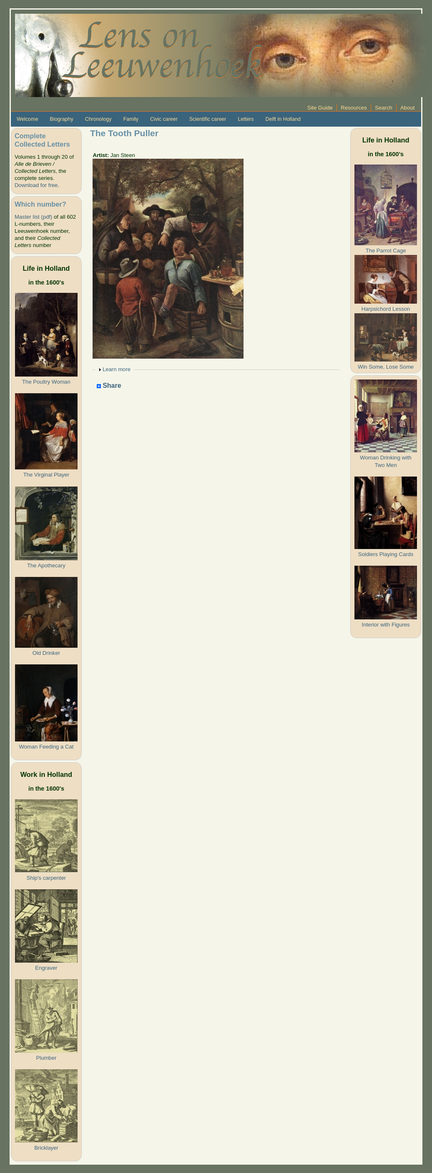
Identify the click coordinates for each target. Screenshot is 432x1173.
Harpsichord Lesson (386, 309)
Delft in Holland (282, 119)
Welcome (27, 119)
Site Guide (320, 108)
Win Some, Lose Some (386, 367)
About (407, 108)
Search (383, 108)
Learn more (117, 369)
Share (109, 386)
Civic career (164, 119)
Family (130, 119)
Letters (246, 119)
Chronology (98, 119)
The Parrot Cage (386, 250)
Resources (354, 108)
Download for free (36, 185)
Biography (61, 119)
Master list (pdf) (33, 217)
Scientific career (207, 119)
